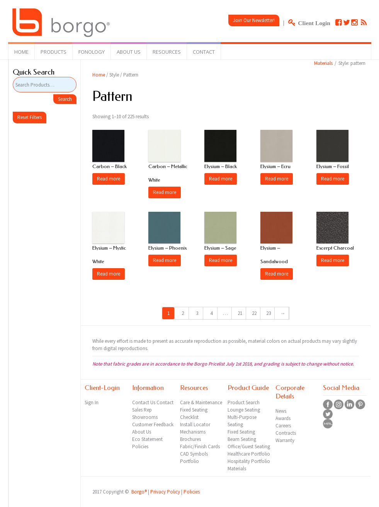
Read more (108, 178)
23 (268, 313)
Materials (323, 63)
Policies (192, 491)
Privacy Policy (165, 491)
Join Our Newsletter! (254, 20)
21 (240, 313)
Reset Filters (29, 117)
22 (254, 313)
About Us (129, 51)
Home (21, 51)
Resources (167, 51)
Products (53, 51)
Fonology (91, 51)
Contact (204, 51)
